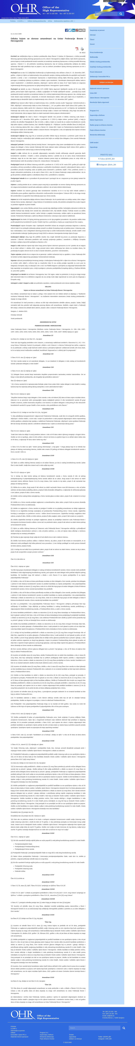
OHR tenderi (94, 142)
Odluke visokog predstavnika (37, 21)
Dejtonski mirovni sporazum (99, 88)
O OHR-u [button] (21, 21)
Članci (92, 39)
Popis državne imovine (98, 130)
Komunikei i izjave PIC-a (18, 1035)
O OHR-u (14, 1028)
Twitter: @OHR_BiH (104, 1037)
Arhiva (50, 21)
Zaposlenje (93, 147)
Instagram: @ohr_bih (106, 165)
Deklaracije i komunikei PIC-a (100, 76)
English (106, 1)
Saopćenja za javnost (97, 30)
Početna (12, 21)
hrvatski (113, 1)
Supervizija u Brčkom (97, 115)
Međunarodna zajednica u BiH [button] (64, 21)
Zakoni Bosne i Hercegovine (99, 98)
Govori (92, 44)
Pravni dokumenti (96, 72)
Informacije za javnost (18, 1030)
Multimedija (94, 57)
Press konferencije (96, 52)
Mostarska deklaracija (97, 135)
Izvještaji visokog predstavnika (100, 67)
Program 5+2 (94, 110)
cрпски (121, 1)
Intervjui (93, 35)
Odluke (13, 1032)
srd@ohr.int (110, 1016)
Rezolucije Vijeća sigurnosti (99, 102)
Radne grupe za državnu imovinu (101, 125)
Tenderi (71, 1035)
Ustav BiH (93, 93)
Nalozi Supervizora (96, 120)
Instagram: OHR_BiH (105, 1039)
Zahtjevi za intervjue (106, 82)
